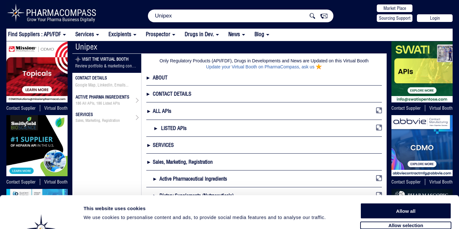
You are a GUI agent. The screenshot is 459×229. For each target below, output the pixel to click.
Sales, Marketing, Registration (98, 120)
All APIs (88, 103)
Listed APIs (111, 103)
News (234, 34)
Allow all (406, 175)
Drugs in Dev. (199, 34)
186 (78, 103)
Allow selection (405, 190)
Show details (334, 216)
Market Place (394, 8)
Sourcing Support (395, 18)
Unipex (86, 47)
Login (435, 18)
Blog (259, 34)
